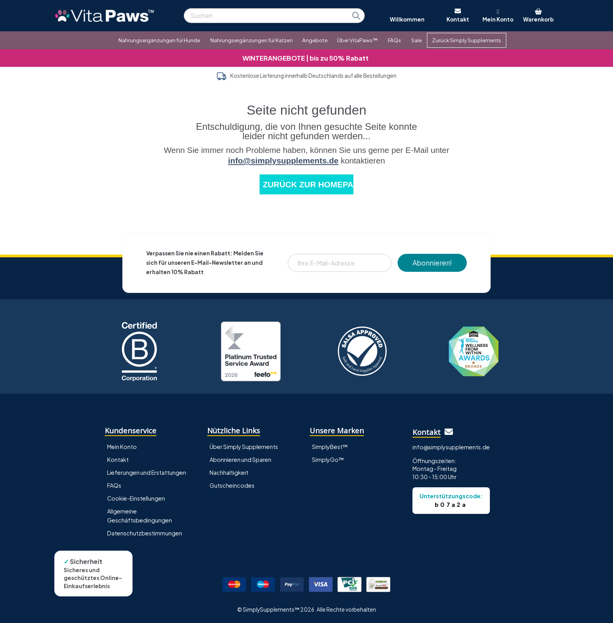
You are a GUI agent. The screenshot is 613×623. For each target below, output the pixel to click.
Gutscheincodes (232, 485)
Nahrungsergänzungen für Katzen (251, 40)
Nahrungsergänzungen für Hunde (159, 40)
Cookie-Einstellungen (136, 498)
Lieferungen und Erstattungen (146, 472)
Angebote (315, 40)
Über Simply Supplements (244, 446)
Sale (416, 40)
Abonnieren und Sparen (240, 459)
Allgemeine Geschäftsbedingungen (139, 516)
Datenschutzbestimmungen (144, 533)
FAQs (394, 40)
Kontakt (118, 459)
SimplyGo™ (328, 459)
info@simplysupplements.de (283, 160)
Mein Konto (122, 446)
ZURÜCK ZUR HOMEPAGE (308, 184)
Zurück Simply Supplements (466, 40)
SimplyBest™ (330, 446)
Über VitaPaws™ (357, 40)
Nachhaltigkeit (229, 472)
